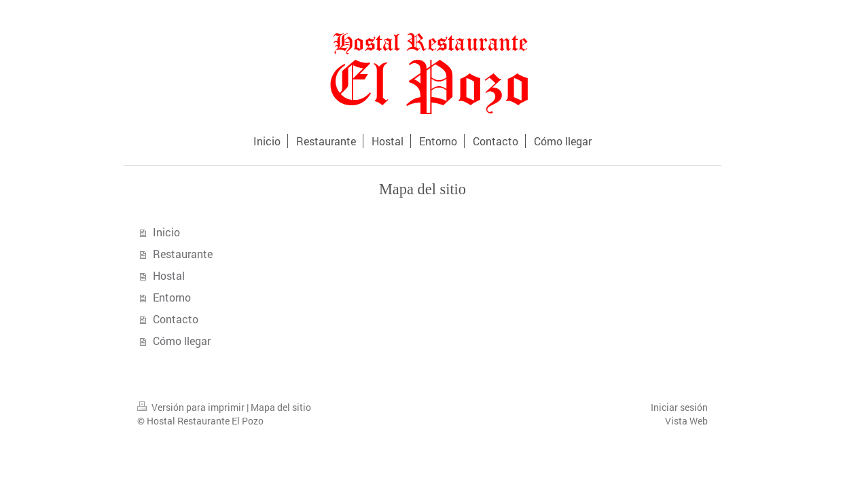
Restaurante (183, 254)
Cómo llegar (182, 340)
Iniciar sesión (679, 407)
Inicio (166, 232)
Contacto (175, 319)
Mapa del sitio (281, 407)
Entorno (172, 297)
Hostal (169, 275)
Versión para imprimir (192, 407)
